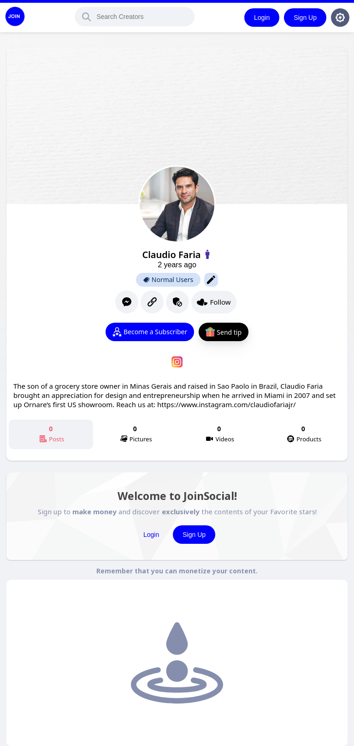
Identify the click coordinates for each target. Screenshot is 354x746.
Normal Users (168, 280)
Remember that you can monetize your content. (177, 570)
